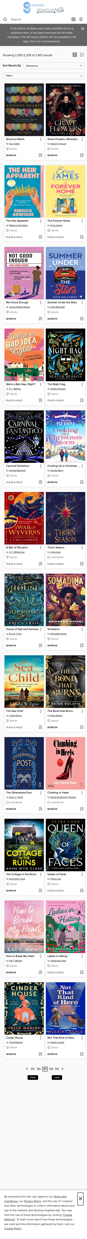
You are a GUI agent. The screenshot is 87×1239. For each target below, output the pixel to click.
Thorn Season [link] (55, 547)
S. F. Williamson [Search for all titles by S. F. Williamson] (17, 552)
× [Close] (80, 1199)
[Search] (5, 19)
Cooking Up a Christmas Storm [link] (63, 466)
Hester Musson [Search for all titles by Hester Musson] (58, 388)
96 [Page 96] (39, 1069)
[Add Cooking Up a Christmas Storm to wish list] (81, 482)
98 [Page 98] (51, 1069)
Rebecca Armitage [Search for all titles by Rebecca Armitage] (18, 225)
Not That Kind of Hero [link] (60, 1038)
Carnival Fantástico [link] (17, 466)
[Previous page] (27, 1069)
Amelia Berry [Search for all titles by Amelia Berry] (56, 470)
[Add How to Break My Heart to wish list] (40, 972)
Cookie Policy (12, 1228)
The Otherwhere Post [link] (19, 792)
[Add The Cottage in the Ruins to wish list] (40, 891)
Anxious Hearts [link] (15, 139)
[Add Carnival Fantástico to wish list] (40, 482)
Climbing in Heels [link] (58, 792)
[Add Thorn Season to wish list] (81, 564)
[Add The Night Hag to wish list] (81, 400)
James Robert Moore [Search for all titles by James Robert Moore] (19, 307)
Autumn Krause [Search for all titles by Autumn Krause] (58, 143)
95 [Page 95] (33, 1069)
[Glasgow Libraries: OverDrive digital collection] (43, 7)
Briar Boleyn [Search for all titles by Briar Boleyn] (56, 715)
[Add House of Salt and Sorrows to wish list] (40, 645)
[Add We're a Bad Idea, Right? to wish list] (40, 400)
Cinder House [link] (14, 1038)
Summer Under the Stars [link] (62, 302)
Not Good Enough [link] (17, 302)
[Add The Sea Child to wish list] (40, 727)
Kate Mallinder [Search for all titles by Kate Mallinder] (57, 307)
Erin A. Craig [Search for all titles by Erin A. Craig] (15, 633)
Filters (9, 75)
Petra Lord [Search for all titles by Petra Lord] (55, 879)
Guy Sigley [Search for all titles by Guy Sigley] (14, 143)
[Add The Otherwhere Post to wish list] (40, 809)
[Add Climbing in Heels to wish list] (81, 809)
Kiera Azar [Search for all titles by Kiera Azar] (55, 552)
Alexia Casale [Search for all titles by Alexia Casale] (57, 1042)
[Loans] (73, 20)
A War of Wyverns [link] (17, 547)
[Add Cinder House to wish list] (40, 1054)
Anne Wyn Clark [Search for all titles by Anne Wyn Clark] (17, 879)
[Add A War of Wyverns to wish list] (40, 564)
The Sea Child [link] (14, 711)
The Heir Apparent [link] (17, 221)
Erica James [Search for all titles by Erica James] (56, 225)
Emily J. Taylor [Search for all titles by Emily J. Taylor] (16, 797)
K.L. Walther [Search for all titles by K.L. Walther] (15, 388)
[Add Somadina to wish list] (81, 645)
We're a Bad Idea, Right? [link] (20, 384)
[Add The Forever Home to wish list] (81, 237)
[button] (74, 56)
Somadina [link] (53, 629)
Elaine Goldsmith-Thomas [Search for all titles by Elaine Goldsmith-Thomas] (63, 797)
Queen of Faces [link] (56, 874)
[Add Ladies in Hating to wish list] (81, 972)
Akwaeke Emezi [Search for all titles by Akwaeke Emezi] (58, 633)
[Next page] (62, 1069)
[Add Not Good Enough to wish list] (40, 319)
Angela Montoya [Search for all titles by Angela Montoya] (17, 470)
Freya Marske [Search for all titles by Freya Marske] (16, 1042)
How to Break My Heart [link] (20, 956)
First (32, 1077)
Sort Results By (12, 65)
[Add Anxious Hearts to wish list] (40, 155)
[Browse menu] (81, 19)
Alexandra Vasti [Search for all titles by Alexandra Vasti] (58, 960)
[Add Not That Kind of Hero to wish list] (81, 1054)
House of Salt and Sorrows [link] (22, 629)
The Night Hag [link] (56, 384)
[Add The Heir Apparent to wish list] (40, 237)
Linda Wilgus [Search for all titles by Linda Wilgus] (15, 715)
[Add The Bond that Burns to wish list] (81, 727)
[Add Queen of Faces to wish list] (81, 891)
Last (57, 1077)
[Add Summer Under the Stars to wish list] (81, 319)
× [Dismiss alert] (82, 28)
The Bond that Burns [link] (60, 711)
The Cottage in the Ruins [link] (21, 874)
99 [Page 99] (57, 1069)
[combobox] (36, 19)
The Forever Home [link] (58, 221)
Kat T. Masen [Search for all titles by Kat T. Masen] (15, 960)
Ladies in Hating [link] (57, 956)
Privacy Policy (32, 1201)
